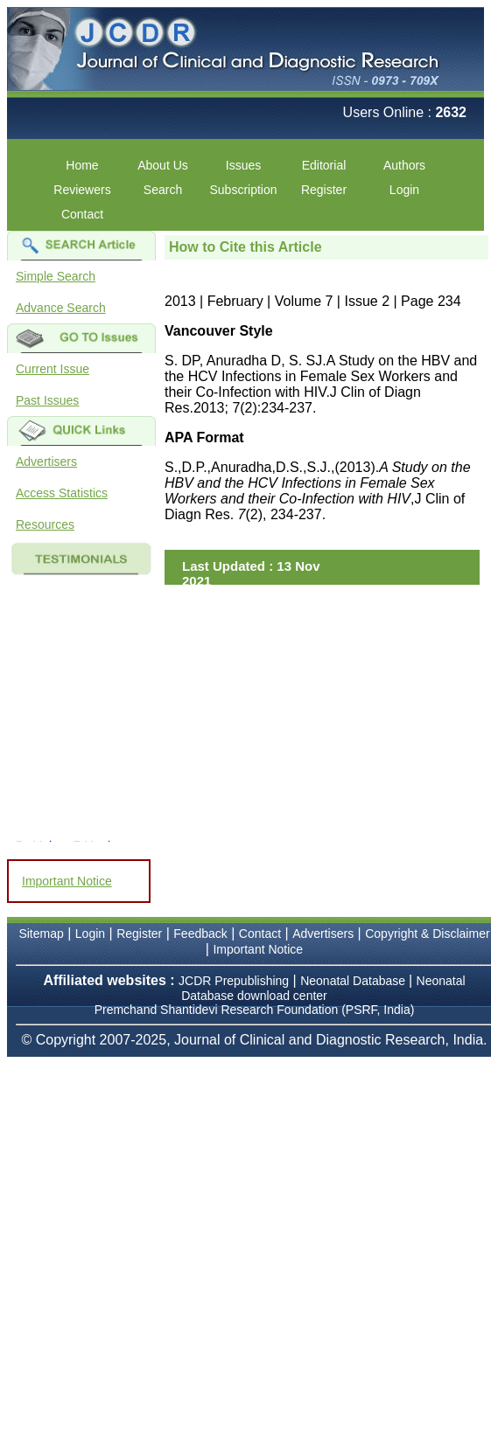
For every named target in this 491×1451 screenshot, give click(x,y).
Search (163, 190)
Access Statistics (62, 493)
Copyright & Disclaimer (427, 934)
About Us (162, 165)
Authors (404, 165)
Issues (243, 165)
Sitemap (40, 934)
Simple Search (55, 276)
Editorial (324, 165)
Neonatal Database (354, 981)
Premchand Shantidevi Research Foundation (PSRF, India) (255, 1010)
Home (82, 165)
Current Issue (52, 369)
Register (324, 190)
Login (404, 190)
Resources (45, 524)
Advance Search (61, 308)
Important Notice (67, 881)
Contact (82, 214)
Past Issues (47, 400)
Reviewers (81, 190)
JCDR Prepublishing (234, 981)
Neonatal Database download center (323, 988)
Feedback (200, 934)
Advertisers (46, 462)
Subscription (243, 190)
